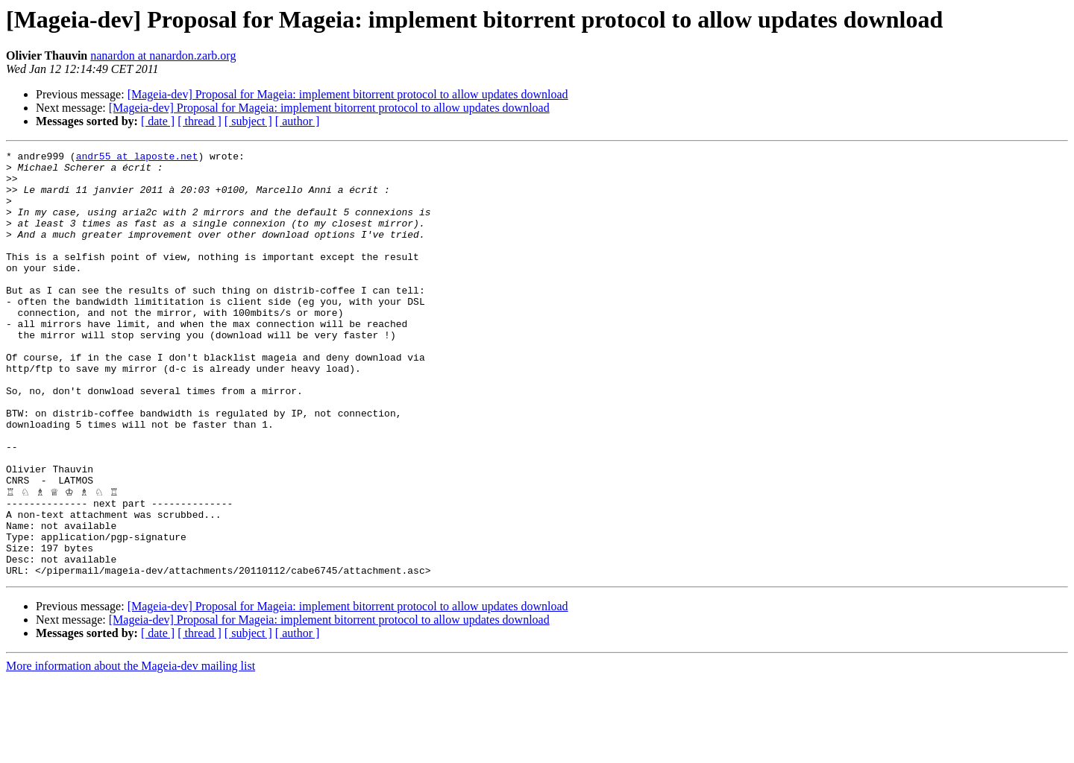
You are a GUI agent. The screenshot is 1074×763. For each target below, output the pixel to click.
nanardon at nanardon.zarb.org (163, 55)
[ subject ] (248, 121)
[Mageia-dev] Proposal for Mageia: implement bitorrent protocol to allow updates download (348, 94)
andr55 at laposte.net (137, 158)
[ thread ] (200, 121)
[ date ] (158, 121)
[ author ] (297, 121)
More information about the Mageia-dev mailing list (130, 750)
